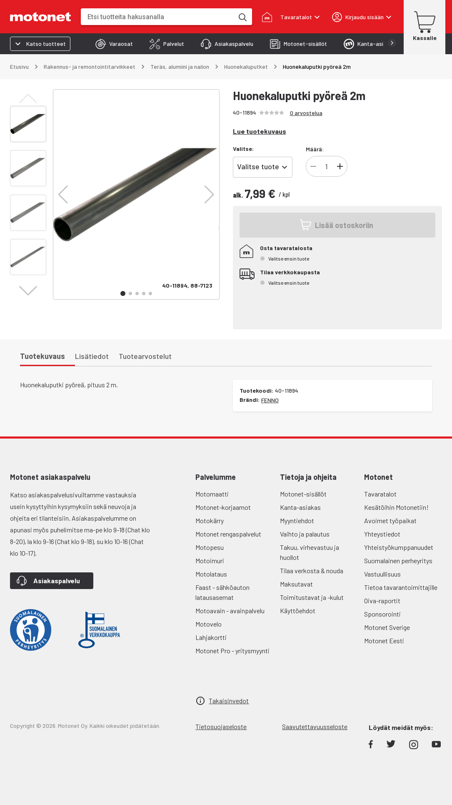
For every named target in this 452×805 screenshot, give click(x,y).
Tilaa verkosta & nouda (311, 570)
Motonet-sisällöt (303, 494)
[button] (63, 195)
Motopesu (209, 547)
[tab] (114, 44)
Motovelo (208, 624)
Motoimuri (209, 560)
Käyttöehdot (297, 610)
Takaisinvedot (229, 701)
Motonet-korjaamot (223, 507)
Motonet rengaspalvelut (228, 534)
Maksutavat (296, 584)
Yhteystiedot (382, 534)
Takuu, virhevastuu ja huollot (309, 552)
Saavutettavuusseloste (314, 726)
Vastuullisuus (382, 574)
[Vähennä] (313, 166)
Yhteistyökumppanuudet (398, 547)
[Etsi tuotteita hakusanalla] (242, 16)
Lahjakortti (211, 637)
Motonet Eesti (384, 641)
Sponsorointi (382, 614)
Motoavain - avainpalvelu (230, 610)
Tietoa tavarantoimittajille (400, 587)
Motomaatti (212, 494)
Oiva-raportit (382, 600)
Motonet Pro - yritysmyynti (232, 651)
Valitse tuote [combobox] (258, 166)
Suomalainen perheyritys (398, 560)
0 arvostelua (306, 112)
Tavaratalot (380, 494)
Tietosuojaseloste (221, 726)
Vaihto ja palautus (305, 534)
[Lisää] (340, 166)
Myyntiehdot (297, 520)
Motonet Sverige (387, 627)
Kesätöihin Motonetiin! (396, 507)
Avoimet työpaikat (390, 520)
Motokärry (209, 520)
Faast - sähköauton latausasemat (222, 592)
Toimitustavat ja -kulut (312, 597)
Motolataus (211, 574)
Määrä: (315, 149)
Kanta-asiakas (300, 507)
